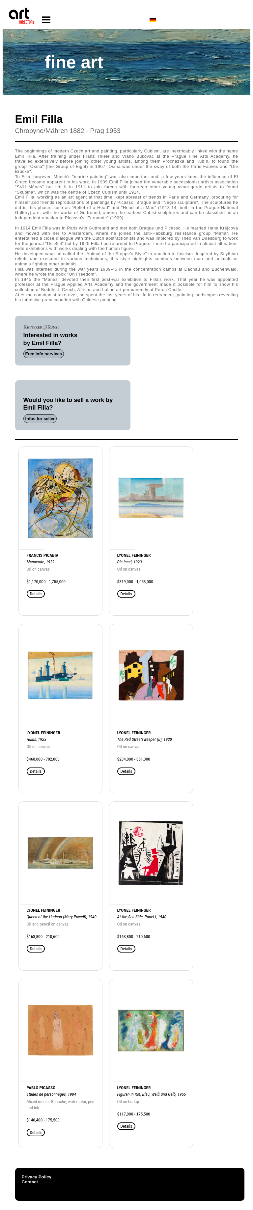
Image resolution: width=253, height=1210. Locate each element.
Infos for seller (40, 418)
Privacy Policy (36, 1176)
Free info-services (43, 353)
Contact (30, 1181)
